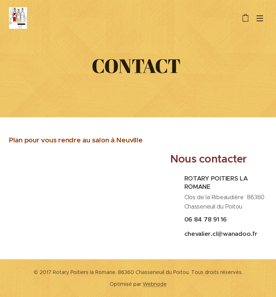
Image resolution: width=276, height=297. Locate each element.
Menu (260, 18)
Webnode (155, 284)
